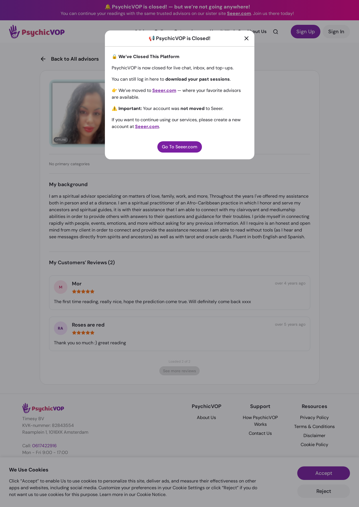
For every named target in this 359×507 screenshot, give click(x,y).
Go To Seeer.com (179, 147)
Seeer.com (164, 90)
